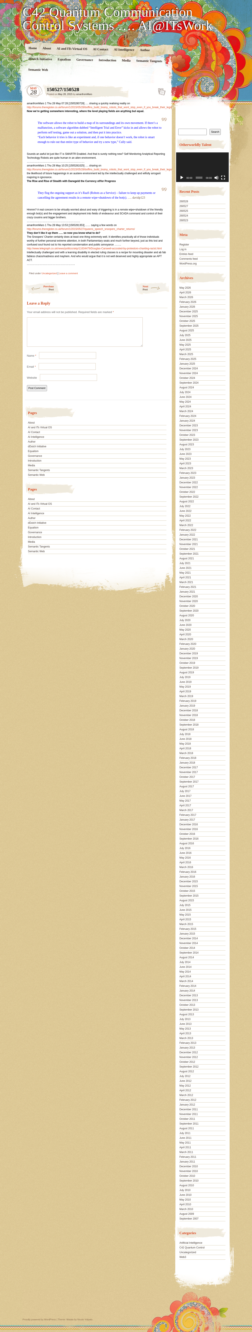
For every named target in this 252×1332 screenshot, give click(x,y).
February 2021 (187, 586)
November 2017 (188, 772)
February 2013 (187, 1042)
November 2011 (188, 1114)
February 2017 (187, 814)
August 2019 (186, 672)
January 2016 (187, 876)
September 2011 (189, 1123)
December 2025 (188, 311)
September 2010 (189, 1180)
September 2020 (189, 610)
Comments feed (188, 258)
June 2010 (185, 1194)
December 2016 (188, 824)
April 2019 (185, 691)
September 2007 (189, 1218)
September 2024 (189, 382)
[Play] (182, 178)
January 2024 (187, 420)
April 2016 (185, 862)
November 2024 (188, 373)
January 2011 (187, 1161)
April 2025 (185, 349)
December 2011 (188, 1109)
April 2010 (185, 1204)
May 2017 (185, 800)
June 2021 (185, 568)
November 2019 (188, 658)
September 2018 (189, 724)
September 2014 (189, 952)
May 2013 (185, 1028)
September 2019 (189, 667)
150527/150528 (160, 90)
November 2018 (188, 715)
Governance (84, 60)
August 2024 (186, 387)
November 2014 (188, 943)
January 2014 (187, 990)
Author (145, 50)
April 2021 (185, 577)
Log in (182, 249)
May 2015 (185, 914)
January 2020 (187, 648)
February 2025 (187, 359)
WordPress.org (188, 263)
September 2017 (189, 781)
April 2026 (185, 292)
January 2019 (187, 705)
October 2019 (187, 662)
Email (31, 371)
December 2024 (188, 368)
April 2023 (185, 463)
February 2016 (187, 871)
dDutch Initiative (40, 59)
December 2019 (188, 653)
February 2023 (187, 473)
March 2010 (186, 1209)
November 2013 (188, 1000)
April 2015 (185, 919)
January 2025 (187, 363)
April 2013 (185, 1033)
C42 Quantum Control (192, 1247)
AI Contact (100, 49)
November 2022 (188, 487)
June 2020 (185, 624)
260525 (183, 210)
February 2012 (187, 1099)
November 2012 (188, 1057)
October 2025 (187, 321)
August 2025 (186, 330)
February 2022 (187, 530)
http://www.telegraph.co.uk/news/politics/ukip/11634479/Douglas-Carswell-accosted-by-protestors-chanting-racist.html (94, 248)
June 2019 (185, 681)
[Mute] (216, 178)
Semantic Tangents (149, 61)
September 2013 (189, 1009)
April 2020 (185, 634)
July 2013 (184, 1019)
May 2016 (185, 857)
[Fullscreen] (223, 178)
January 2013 (187, 1047)
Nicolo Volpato (84, 1319)
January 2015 (187, 933)
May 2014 (185, 971)
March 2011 (186, 1152)
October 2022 (187, 492)
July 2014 (184, 962)
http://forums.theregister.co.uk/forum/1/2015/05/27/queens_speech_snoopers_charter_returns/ (81, 229)
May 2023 (185, 458)
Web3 (182, 1257)
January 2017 (187, 819)
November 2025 (188, 316)
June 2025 (185, 340)
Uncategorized (49, 273)
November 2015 (188, 886)
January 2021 (187, 591)
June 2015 (185, 909)
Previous (39, 288)
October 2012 (187, 1061)
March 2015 (186, 924)
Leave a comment (68, 273)
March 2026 (186, 297)
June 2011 (185, 1137)
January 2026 (187, 306)
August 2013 (186, 1014)
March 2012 (186, 1095)
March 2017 (186, 810)
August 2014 (186, 957)
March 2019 (186, 696)
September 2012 (189, 1066)
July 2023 (184, 449)
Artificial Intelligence (190, 1242)
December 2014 (188, 938)
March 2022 (186, 525)
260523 (183, 220)
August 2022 (186, 501)
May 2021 (185, 572)
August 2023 (186, 444)
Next (156, 288)
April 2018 (185, 748)
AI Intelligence (124, 50)
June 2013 (185, 1023)
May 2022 (185, 515)
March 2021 (186, 582)
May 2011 (185, 1142)
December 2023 (188, 425)
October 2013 (187, 1004)
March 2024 (186, 411)
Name (31, 360)
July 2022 (184, 506)
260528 (183, 201)
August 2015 (186, 900)
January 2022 (187, 534)
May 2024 (185, 401)
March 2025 (186, 354)
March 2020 (186, 639)
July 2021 (184, 563)
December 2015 (188, 881)
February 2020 (187, 643)
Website (32, 382)
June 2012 (185, 1080)
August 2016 (186, 843)
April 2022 (185, 520)
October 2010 (187, 1175)
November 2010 (188, 1171)
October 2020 (187, 605)
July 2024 (184, 392)
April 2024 (185, 406)
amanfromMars (84, 94)
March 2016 (186, 867)
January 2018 (187, 762)
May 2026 (185, 287)
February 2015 (187, 928)
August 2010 (186, 1185)
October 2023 (187, 435)
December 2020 (188, 596)
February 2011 (187, 1156)
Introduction (107, 60)
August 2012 (186, 1071)
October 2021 (187, 549)
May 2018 (185, 743)
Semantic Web (38, 70)
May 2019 (185, 686)
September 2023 (189, 439)
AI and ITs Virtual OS (71, 49)
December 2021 (188, 539)
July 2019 (184, 677)
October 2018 (187, 719)
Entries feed (186, 254)
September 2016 (189, 838)
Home (32, 48)
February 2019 (187, 700)
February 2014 (187, 985)
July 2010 (184, 1190)
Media (126, 60)
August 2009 (186, 1213)
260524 (183, 215)
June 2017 (185, 795)
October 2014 (187, 947)
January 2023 (187, 477)
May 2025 (185, 344)
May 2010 (185, 1199)
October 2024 (187, 378)
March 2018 (186, 753)
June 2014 (185, 966)
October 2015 (187, 890)
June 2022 (185, 511)
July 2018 (184, 734)
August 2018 (186, 729)
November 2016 (188, 829)
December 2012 (188, 1052)
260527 (183, 206)
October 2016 (187, 833)
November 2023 (188, 430)
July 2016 (184, 848)
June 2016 (185, 852)
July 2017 (184, 791)
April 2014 (185, 976)
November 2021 (188, 544)
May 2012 (185, 1085)
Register (184, 244)
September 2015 (189, 895)
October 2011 (187, 1118)
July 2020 (184, 620)
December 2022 (188, 482)
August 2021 (186, 558)
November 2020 (188, 601)
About (46, 48)
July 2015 (184, 905)
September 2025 (189, 325)
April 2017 (185, 805)
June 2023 (185, 454)
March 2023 (186, 468)
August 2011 (186, 1128)
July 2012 (184, 1076)
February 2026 (187, 302)
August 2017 (186, 786)
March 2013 (186, 1038)
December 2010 (188, 1166)
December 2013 (188, 995)
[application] (202, 167)
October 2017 (187, 776)
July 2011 (184, 1133)
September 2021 (189, 553)
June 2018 (185, 738)
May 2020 (185, 629)
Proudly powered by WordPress (39, 1319)
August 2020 (186, 615)
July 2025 (184, 335)
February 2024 (187, 416)
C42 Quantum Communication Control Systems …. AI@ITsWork (118, 18)
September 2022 (189, 496)
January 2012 (187, 1104)
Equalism (64, 59)
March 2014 (186, 981)
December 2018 (188, 710)
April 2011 (185, 1147)
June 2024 (185, 397)
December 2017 (188, 767)
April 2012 (185, 1090)
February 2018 (187, 757)
